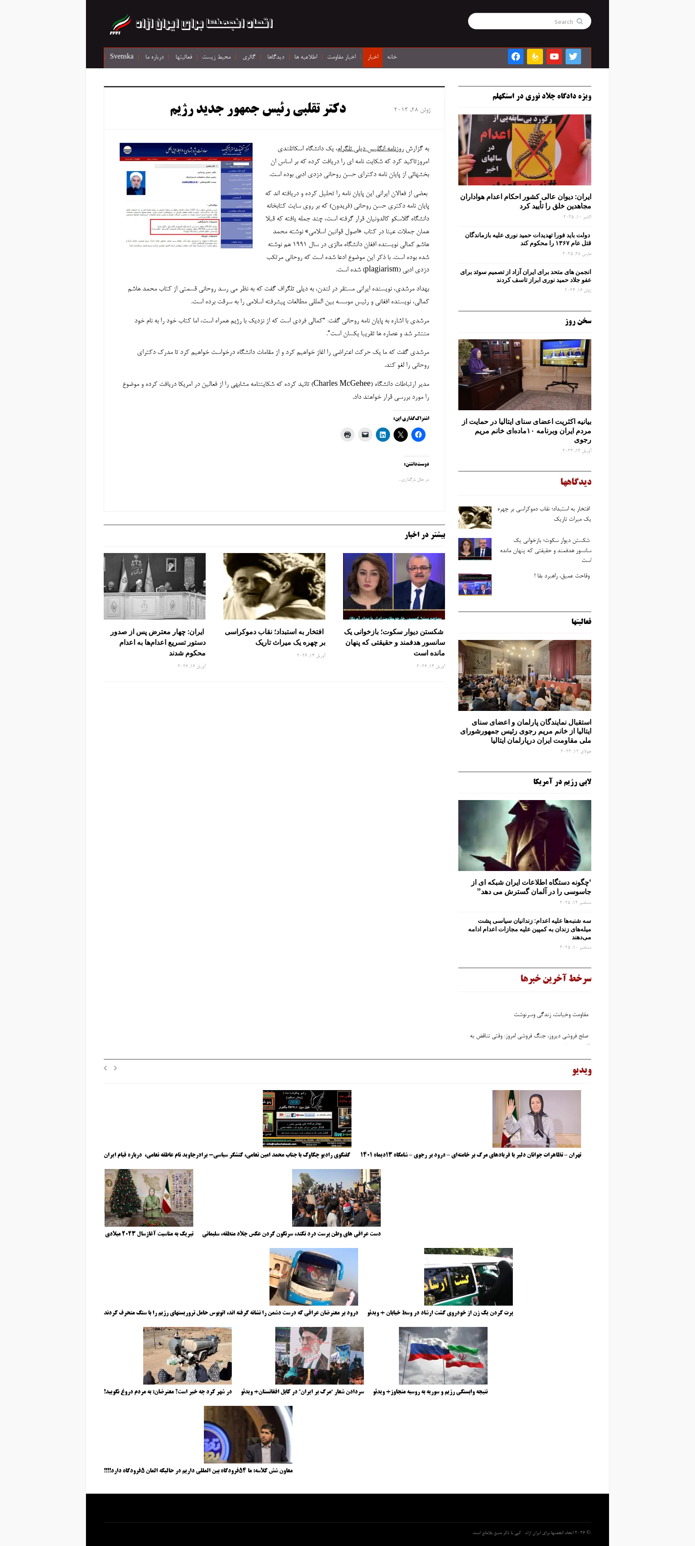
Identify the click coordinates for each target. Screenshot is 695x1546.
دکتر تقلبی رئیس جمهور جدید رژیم (258, 110)
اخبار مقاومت (341, 57)
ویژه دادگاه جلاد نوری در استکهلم (541, 97)
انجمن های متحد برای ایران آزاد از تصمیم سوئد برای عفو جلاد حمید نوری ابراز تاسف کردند (525, 276)
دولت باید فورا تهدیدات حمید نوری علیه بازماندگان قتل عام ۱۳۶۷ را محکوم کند (528, 239)
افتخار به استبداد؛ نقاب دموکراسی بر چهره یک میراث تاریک (275, 637)
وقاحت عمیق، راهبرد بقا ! (562, 576)
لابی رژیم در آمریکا (562, 782)
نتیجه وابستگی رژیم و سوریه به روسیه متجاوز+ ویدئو (430, 1392)
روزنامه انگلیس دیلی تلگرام (370, 149)
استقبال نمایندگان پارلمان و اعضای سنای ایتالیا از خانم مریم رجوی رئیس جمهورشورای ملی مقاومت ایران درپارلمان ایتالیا (525, 731)
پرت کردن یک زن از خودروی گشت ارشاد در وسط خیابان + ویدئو (440, 1313)
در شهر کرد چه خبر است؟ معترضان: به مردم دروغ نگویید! (168, 1392)
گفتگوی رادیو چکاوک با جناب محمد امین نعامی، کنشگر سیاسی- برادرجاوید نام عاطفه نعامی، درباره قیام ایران (227, 1155)
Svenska (121, 57)
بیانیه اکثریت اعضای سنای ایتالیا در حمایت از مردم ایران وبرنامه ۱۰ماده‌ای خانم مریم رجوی (526, 430)
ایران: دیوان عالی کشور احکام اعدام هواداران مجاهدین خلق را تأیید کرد (525, 201)
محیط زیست (216, 57)
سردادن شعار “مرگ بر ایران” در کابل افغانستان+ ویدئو (302, 1392)
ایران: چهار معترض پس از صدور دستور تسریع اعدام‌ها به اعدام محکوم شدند (158, 642)
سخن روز (578, 322)
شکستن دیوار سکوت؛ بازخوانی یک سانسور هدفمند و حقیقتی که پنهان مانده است (394, 642)
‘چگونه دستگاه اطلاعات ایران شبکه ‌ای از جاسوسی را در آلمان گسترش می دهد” (531, 887)
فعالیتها (184, 57)
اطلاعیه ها (305, 57)
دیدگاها (275, 57)
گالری (248, 57)
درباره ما (154, 57)
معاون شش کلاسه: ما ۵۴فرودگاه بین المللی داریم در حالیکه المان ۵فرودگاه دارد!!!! (198, 1471)
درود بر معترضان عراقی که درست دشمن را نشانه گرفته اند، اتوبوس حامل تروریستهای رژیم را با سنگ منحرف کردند (231, 1313)
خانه (392, 57)
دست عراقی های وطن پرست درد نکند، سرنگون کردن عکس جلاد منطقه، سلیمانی (291, 1234)
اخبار (372, 57)
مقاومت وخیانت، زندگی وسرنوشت (552, 1019)
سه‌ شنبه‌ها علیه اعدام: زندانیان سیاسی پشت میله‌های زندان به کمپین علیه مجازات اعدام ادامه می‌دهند (529, 929)
